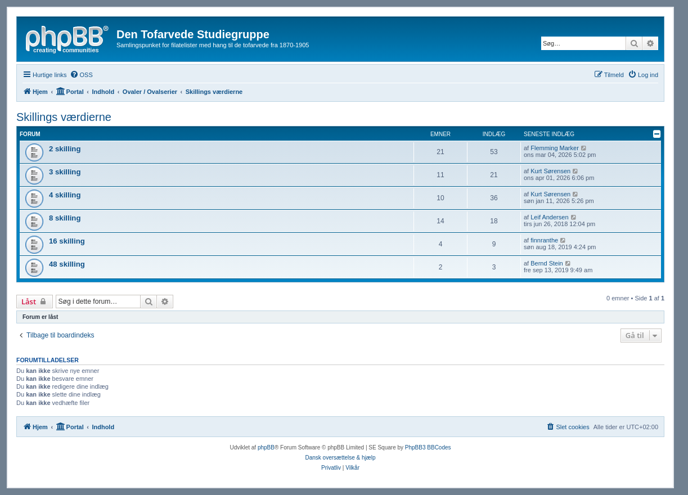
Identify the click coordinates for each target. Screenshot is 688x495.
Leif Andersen (549, 217)
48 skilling (67, 264)
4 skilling (64, 195)
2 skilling (64, 149)
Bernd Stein (546, 263)
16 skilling (67, 241)
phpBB (266, 447)
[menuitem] (81, 75)
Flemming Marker (554, 148)
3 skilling (64, 172)
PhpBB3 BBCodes (428, 447)
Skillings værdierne (63, 117)
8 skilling (64, 218)
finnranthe (544, 240)
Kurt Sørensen (550, 171)
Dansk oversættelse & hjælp (340, 457)
